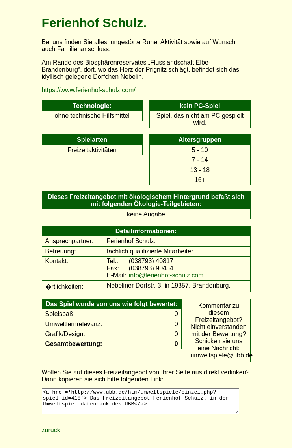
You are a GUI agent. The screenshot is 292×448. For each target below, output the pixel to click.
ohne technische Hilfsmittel (92, 115)
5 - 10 (200, 150)
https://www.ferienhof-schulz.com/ (89, 90)
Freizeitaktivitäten (92, 150)
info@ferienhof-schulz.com (166, 275)
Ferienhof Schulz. (94, 23)
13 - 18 (200, 170)
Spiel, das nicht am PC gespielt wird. (200, 119)
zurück (51, 434)
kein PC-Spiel (200, 105)
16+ (200, 180)
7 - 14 (200, 159)
